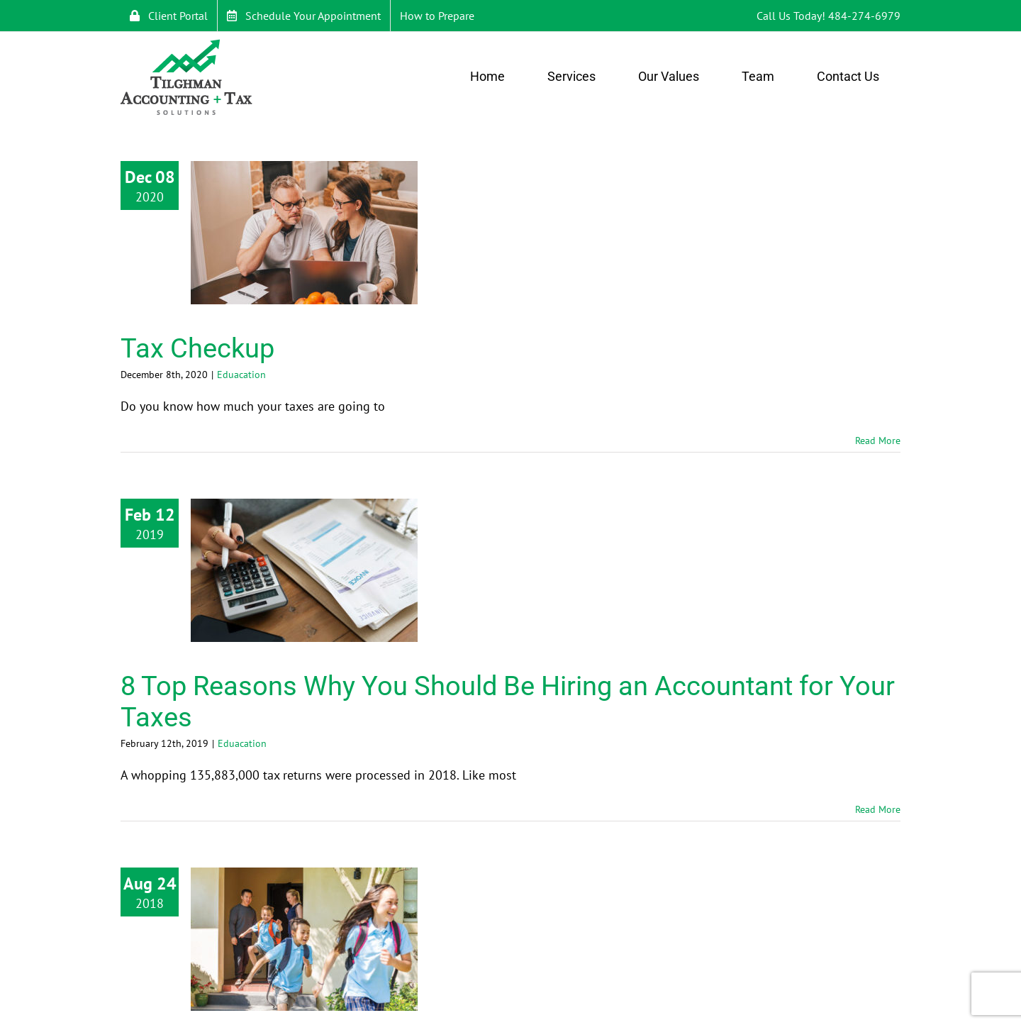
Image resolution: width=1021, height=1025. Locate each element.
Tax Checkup (197, 348)
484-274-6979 (864, 16)
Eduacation (241, 374)
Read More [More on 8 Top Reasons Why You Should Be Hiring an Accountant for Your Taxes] (877, 809)
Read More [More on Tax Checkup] (877, 440)
